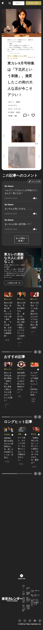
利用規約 (28, 588)
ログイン (19, 3)
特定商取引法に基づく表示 (28, 607)
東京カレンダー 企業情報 (23, 608)
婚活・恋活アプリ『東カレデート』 (35, 595)
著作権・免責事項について (28, 600)
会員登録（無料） (33, 3)
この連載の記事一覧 (13, 283)
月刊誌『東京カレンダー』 (35, 591)
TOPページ (23, 587)
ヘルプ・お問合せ (23, 593)
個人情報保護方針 (28, 593)
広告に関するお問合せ (23, 600)
